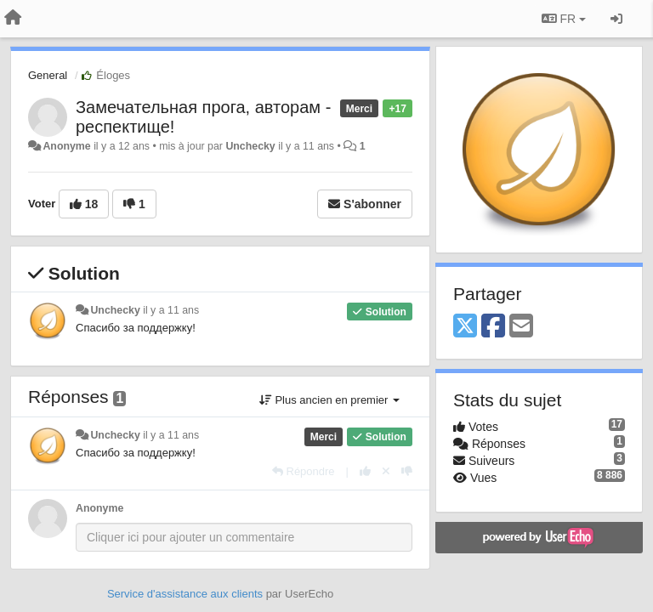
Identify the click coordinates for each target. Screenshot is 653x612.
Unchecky (250, 146)
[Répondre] (303, 471)
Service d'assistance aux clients (185, 593)
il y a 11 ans (171, 310)
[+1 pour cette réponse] (365, 471)
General (47, 75)
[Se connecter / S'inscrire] (616, 18)
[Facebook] (493, 327)
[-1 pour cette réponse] (406, 471)
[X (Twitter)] (465, 327)
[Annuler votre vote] (386, 471)
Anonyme (66, 146)
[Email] (521, 327)
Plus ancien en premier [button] (329, 400)
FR (564, 19)
